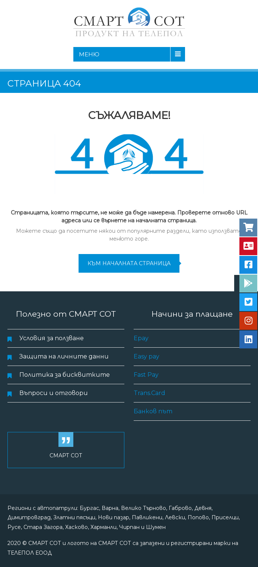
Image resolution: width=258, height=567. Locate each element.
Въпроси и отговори (53, 393)
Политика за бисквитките (64, 374)
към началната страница (129, 263)
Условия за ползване (51, 338)
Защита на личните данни (64, 356)
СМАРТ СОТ (66, 455)
